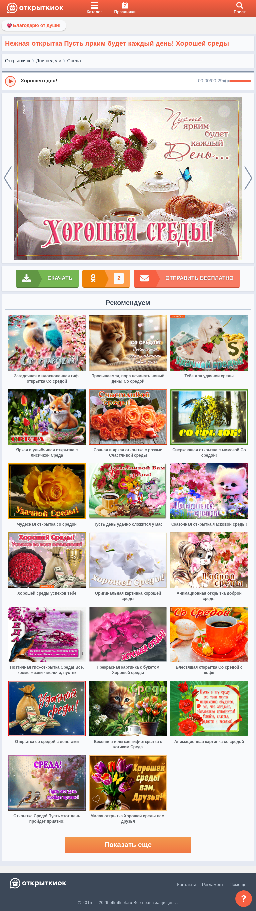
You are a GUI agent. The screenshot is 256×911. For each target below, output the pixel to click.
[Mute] (226, 81)
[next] (248, 178)
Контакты (186, 884)
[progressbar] (240, 81)
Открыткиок (17, 60)
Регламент (212, 884)
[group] (128, 81)
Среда (74, 60)
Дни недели (48, 60)
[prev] (7, 178)
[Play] (10, 81)
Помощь (238, 884)
